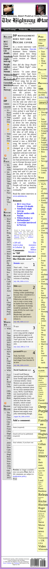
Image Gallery (44, 139)
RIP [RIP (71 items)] (39, 499)
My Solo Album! (10, 167)
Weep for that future (43, 291)
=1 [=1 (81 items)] (39, 374)
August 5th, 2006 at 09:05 (22, 416)
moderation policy (19, 476)
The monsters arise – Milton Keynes (32, 247)
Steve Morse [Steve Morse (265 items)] (41, 523)
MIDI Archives (44, 127)
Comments (16, 563)
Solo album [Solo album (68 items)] (41, 516)
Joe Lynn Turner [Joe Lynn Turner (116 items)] (41, 473)
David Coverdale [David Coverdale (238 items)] (43, 401)
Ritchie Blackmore (9, 214)
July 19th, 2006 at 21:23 (21, 322)
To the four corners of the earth (44, 356)
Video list (43, 57)
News (20, 233)
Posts (4, 563)
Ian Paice (6, 160)
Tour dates (43, 52)
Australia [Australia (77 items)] (41, 378)
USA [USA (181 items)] (40, 543)
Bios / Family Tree (44, 155)
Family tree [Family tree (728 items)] (43, 422)
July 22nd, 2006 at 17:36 (21, 347)
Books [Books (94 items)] (40, 390)
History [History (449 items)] (42, 437)
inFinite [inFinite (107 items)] (41, 453)
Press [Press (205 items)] (40, 488)
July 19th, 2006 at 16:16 (21, 281)
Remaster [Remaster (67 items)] (41, 497)
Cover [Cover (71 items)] (40, 398)
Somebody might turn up (8, 58)
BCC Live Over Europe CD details (7, 47)
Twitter (44, 78)
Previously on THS (42, 93)
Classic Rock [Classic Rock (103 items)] (40, 395)
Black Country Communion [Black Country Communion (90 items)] (42, 382)
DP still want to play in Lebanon (18, 245)
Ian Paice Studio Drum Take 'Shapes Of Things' (10, 180)
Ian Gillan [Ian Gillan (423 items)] (42, 442)
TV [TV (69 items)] (39, 541)
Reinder (17, 263)
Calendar (9, 563)
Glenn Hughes (7, 407)
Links (43, 173)
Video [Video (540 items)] (42, 546)
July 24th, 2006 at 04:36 (21, 365)
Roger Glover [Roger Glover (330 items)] (42, 509)
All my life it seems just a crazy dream (43, 246)
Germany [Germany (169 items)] (42, 427)
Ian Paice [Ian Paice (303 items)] (41, 449)
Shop (43, 61)
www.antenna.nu (20, 196)
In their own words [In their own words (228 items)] (41, 463)
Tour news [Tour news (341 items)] (41, 530)
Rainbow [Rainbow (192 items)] (42, 491)
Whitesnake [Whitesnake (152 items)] (43, 549)
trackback (30, 237)
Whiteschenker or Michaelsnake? (25, 219)
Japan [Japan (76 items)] (40, 471)
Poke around (41, 44)
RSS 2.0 (16, 236)
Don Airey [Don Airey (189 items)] (40, 415)
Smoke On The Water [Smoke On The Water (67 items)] (41, 514)
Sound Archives (44, 123)
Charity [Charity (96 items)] (40, 392)
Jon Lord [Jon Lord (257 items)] (40, 479)
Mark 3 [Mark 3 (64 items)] (40, 482)
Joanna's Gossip (44, 169)
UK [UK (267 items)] (42, 540)
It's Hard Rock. (9, 112)
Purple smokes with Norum (7, 68)
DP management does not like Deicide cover (24, 39)
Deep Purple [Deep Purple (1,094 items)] (43, 409)
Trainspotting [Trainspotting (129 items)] (43, 538)
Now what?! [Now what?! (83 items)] (40, 485)
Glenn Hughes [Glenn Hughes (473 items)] (43, 432)
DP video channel (8, 104)
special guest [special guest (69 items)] (40, 519)
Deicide (33, 49)
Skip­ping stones (43, 209)
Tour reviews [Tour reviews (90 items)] (40, 535)
